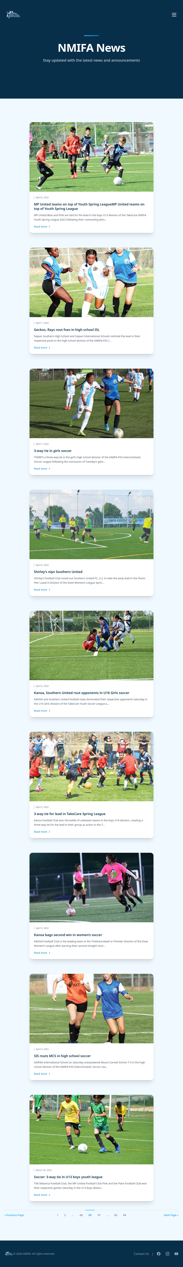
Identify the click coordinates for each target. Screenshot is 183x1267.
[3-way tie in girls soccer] (91, 422)
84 (124, 1215)
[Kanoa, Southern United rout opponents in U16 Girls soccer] (91, 664)
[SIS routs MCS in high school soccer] (91, 1027)
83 (115, 1215)
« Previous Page (14, 1215)
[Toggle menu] (174, 14)
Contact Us (141, 1254)
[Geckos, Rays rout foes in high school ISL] (91, 301)
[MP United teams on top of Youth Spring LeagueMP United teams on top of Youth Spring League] (91, 177)
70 (98, 1215)
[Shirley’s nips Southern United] (91, 543)
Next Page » (171, 1215)
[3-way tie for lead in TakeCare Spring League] (91, 785)
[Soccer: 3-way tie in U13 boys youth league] (91, 1148)
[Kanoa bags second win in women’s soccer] (91, 906)
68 (81, 1215)
